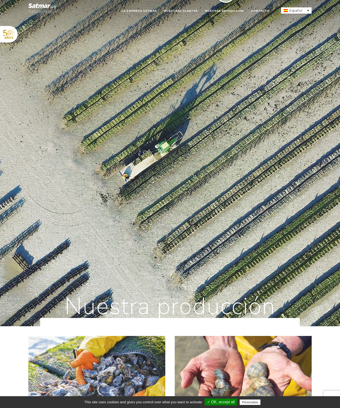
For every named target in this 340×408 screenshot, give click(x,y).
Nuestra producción (224, 11)
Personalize (250, 402)
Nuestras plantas (181, 11)
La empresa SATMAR (139, 11)
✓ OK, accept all (221, 402)
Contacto (260, 11)
